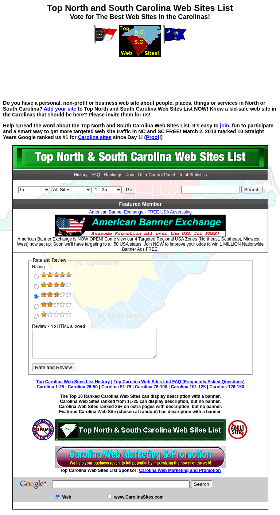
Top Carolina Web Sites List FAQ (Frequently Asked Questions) (179, 387)
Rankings (113, 174)
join (224, 125)
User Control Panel (156, 174)
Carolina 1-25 (50, 392)
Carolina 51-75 (116, 392)
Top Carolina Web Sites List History (73, 387)
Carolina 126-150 (226, 392)
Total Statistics (193, 174)
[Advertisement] (140, 73)
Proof (152, 137)
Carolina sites (95, 137)
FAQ (96, 174)
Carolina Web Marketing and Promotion (180, 476)
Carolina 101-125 (188, 392)
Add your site (60, 109)
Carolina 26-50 (83, 392)
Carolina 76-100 (151, 392)
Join (130, 174)
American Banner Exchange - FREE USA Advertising (140, 212)
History (81, 174)
